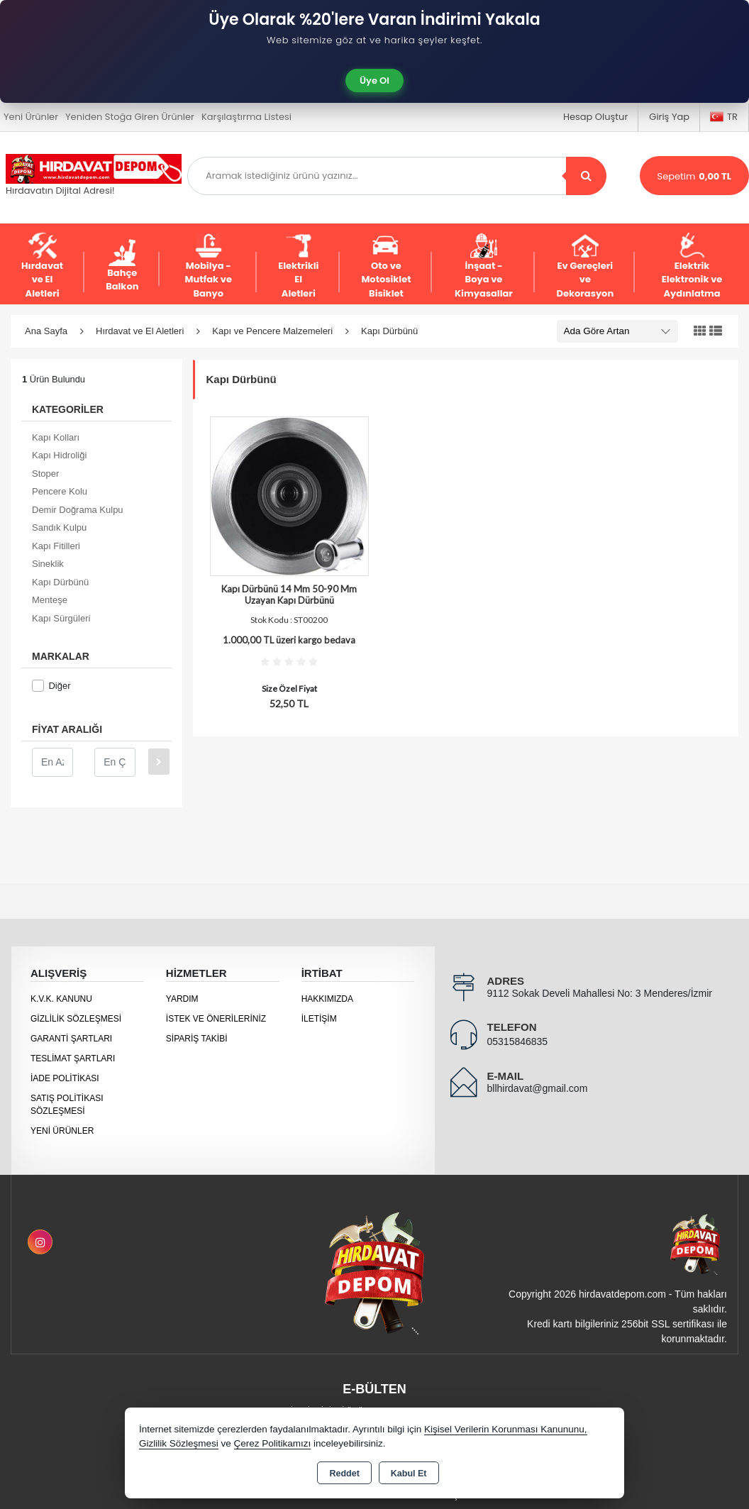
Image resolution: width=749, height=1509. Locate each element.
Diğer (51, 686)
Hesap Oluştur (595, 116)
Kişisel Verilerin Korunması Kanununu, (505, 1429)
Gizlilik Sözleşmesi (75, 1019)
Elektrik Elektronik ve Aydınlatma (692, 266)
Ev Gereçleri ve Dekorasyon (585, 266)
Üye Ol (374, 80)
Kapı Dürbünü (60, 582)
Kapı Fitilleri (56, 546)
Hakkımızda (327, 999)
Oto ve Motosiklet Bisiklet (386, 266)
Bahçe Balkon (122, 266)
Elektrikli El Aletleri (298, 266)
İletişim (319, 1019)
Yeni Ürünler (62, 1131)
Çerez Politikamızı (272, 1443)
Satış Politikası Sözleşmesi (66, 1104)
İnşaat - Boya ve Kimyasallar (484, 266)
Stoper (45, 473)
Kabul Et (409, 1473)
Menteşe (49, 600)
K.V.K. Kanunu (61, 999)
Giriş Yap (669, 116)
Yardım (182, 999)
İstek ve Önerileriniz (216, 1019)
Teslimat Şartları (72, 1058)
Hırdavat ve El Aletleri (42, 266)
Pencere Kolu (59, 491)
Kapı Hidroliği (59, 455)
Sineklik (48, 563)
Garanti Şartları (71, 1039)
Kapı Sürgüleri (61, 618)
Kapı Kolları (55, 437)
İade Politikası (64, 1078)
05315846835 (517, 1041)
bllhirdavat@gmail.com (537, 1088)
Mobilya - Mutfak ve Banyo (208, 266)
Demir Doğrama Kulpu (77, 509)
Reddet (344, 1473)
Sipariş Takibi (197, 1039)
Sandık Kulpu (59, 527)
